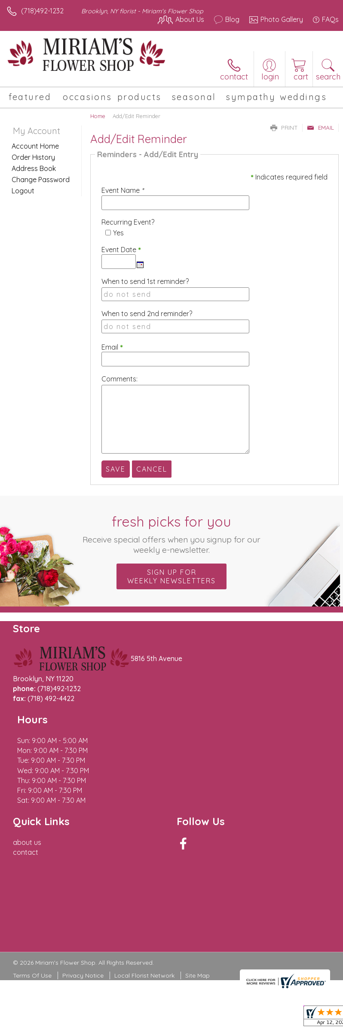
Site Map (197, 925)
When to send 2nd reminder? (146, 313)
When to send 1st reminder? (145, 281)
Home (97, 116)
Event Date (121, 249)
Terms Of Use (32, 925)
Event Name (122, 190)
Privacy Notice (83, 925)
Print (284, 127)
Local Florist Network (144, 925)
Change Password (41, 179)
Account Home (35, 146)
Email (320, 127)
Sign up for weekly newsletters (171, 576)
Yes (118, 233)
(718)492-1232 (42, 10)
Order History (33, 157)
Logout (23, 190)
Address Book (34, 168)
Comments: (119, 379)
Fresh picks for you (171, 534)
